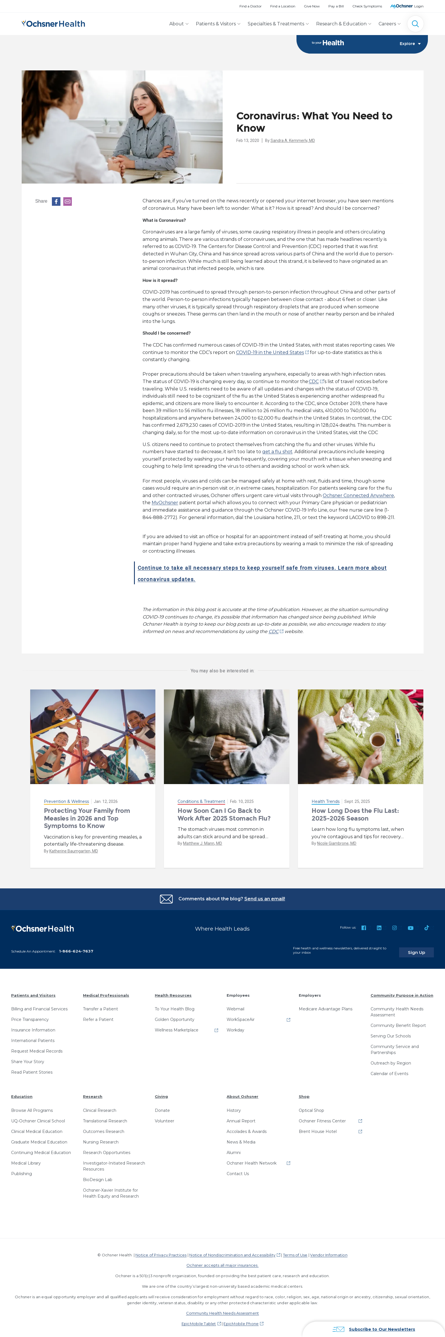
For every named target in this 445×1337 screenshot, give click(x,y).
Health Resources (173, 991)
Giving (161, 1093)
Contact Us (238, 1170)
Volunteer (164, 1117)
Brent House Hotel (318, 1127)
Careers (387, 24)
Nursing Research (101, 1138)
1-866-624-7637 (76, 947)
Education (21, 1093)
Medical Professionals (106, 991)
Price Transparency (30, 1016)
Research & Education (341, 24)
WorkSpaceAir (241, 1016)
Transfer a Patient (100, 1005)
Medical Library (26, 1159)
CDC (314, 381)
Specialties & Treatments (276, 24)
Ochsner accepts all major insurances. (222, 1261)
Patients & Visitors (216, 24)
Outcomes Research (103, 1127)
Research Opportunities (106, 1148)
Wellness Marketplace (176, 1026)
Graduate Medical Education (39, 1138)
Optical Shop (311, 1106)
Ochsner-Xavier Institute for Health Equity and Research (111, 1189)
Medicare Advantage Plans (325, 1005)
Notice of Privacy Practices (160, 1251)
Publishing (21, 1170)
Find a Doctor (250, 6)
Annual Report (241, 1117)
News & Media (241, 1138)
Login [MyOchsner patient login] (419, 6)
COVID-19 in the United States (270, 352)
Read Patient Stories (31, 1068)
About (176, 24)
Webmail (235, 1005)
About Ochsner (242, 1093)
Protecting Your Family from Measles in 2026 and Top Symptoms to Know (87, 818)
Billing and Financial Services (39, 1005)
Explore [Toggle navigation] (410, 44)
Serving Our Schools (391, 1032)
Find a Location (282, 6)
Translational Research (105, 1117)
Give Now (312, 6)
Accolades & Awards (247, 1127)
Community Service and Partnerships (395, 1046)
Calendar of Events (389, 1070)
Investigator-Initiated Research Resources (114, 1162)
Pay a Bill (336, 6)
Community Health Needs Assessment (397, 1008)
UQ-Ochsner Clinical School (38, 1117)
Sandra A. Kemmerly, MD (293, 141)
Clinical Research (99, 1106)
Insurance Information (33, 1026)
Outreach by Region (391, 1059)
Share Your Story (27, 1058)
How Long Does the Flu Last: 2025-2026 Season (355, 814)
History (234, 1106)
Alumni (234, 1148)
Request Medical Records (36, 1047)
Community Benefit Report (398, 1022)
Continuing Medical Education (41, 1148)
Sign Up (423, 948)
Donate (162, 1106)
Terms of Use (295, 1251)
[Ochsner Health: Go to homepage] (53, 22)
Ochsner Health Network (252, 1159)
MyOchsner (165, 503)
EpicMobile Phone (241, 1320)
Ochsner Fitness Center (322, 1117)
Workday (235, 1026)
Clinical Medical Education (36, 1127)
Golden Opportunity (174, 1016)
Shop (304, 1093)
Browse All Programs (32, 1106)
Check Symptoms (367, 6)
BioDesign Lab (97, 1176)
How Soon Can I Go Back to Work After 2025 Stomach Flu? (224, 814)
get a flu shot (277, 452)
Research (92, 1093)
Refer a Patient (98, 1016)
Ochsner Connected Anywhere (358, 495)
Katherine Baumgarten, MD (73, 851)
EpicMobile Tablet (199, 1320)
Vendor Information (328, 1251)
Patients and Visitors (33, 991)
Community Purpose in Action (402, 991)
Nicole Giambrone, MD (336, 843)
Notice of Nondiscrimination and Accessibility (232, 1251)
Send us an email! (264, 899)
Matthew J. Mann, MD (202, 843)
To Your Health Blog (174, 1005)
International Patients (32, 1037)
